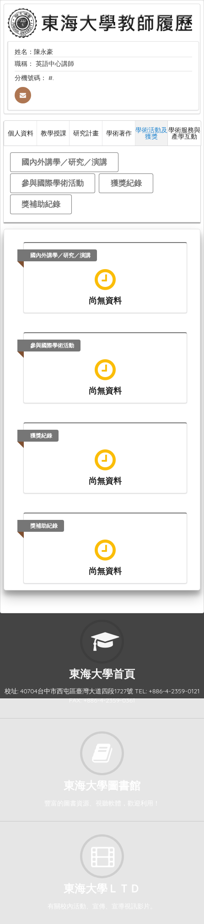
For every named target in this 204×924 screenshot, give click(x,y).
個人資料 (20, 133)
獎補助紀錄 (40, 204)
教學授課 (53, 133)
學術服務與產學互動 (184, 133)
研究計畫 (86, 133)
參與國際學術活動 (52, 183)
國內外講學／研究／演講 (64, 162)
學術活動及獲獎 (151, 133)
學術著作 (119, 133)
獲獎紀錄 (126, 183)
